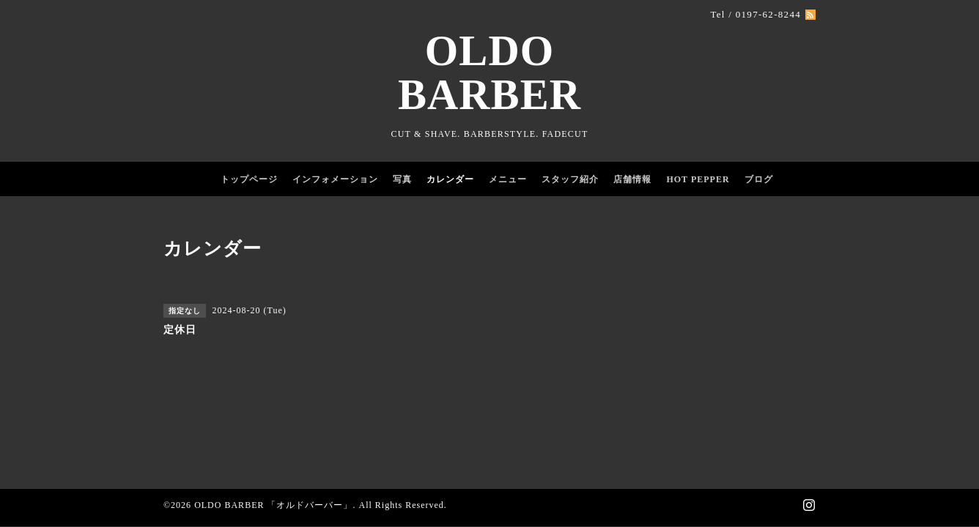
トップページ (249, 179)
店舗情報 (632, 179)
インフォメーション (335, 179)
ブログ (759, 179)
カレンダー (450, 179)
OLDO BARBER (489, 73)
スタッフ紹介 (570, 179)
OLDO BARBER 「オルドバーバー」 (273, 505)
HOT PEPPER (697, 179)
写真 (402, 179)
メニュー (508, 179)
